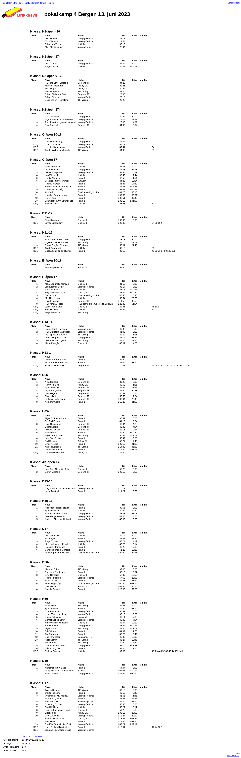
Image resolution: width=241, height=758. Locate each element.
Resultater (7, 3)
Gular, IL (26, 743)
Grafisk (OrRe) (47, 3)
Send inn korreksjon (32, 736)
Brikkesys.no (233, 755)
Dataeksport (233, 3)
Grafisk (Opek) (31, 3)
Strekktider (18, 3)
